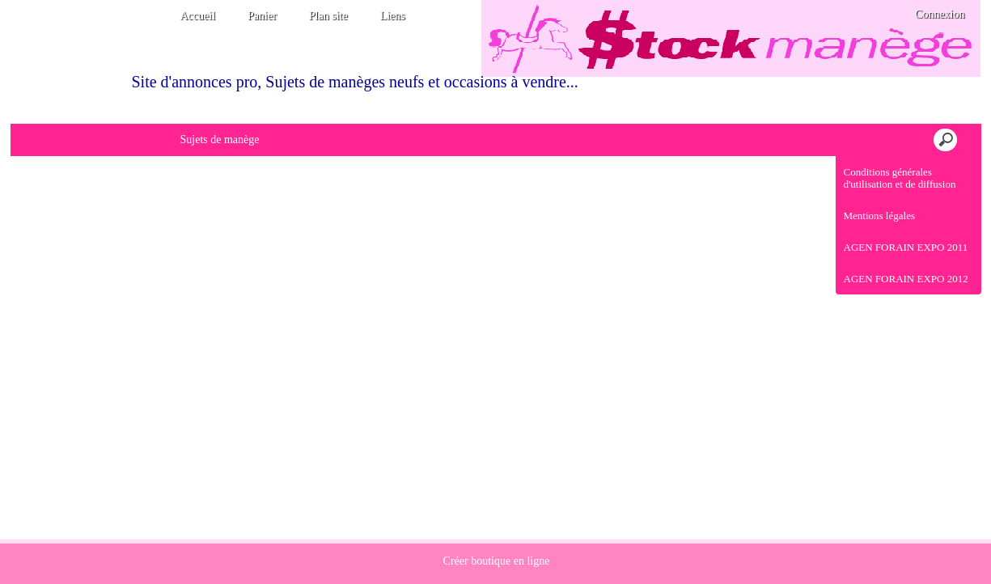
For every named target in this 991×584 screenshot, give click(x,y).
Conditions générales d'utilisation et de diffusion (900, 178)
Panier (262, 16)
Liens (392, 16)
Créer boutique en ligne (496, 561)
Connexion (939, 14)
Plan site (328, 16)
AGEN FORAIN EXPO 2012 (906, 279)
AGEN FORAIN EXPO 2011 (906, 247)
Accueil (198, 16)
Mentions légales (879, 215)
